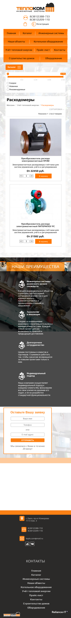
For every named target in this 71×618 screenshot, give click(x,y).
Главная (11, 33)
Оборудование (53, 58)
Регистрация (42, 24)
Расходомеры (47, 105)
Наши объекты (16, 41)
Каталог (27, 33)
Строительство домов (21, 58)
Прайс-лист (43, 49)
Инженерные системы (51, 33)
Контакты (59, 49)
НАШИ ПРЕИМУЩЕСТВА (35, 266)
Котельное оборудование (48, 41)
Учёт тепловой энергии (19, 49)
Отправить (27, 440)
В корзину (43, 176)
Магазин (11, 105)
